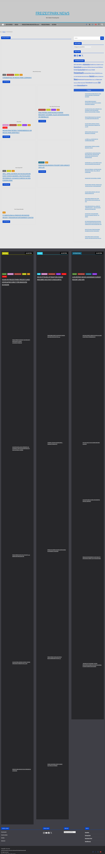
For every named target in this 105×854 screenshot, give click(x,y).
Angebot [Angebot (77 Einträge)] (92, 60)
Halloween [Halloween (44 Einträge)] (93, 69)
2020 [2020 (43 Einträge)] (82, 60)
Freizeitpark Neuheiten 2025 (30, 20)
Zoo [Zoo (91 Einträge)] (86, 81)
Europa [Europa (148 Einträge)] (76, 65)
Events (4, 151)
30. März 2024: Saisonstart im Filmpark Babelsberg (91, 136)
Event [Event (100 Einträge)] (86, 65)
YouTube (2, 833)
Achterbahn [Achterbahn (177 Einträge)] (86, 60)
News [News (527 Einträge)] (76, 75)
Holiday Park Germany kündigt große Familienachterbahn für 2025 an (92, 121)
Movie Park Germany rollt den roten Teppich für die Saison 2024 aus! (92, 196)
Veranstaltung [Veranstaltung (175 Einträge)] (81, 81)
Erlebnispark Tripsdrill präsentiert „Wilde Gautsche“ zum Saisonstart (93, 181)
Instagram (3, 836)
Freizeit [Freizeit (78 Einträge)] (93, 65)
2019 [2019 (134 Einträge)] (80, 60)
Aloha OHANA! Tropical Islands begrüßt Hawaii (92, 143)
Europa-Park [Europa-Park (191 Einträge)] (81, 65)
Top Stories (9, 20)
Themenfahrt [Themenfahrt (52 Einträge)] (95, 78)
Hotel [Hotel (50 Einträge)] (76, 72)
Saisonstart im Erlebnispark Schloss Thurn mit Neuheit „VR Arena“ (92, 211)
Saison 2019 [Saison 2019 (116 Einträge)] (99, 75)
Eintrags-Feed (87, 831)
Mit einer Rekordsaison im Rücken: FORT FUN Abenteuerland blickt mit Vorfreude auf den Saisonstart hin (93, 219)
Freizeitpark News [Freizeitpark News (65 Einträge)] (87, 69)
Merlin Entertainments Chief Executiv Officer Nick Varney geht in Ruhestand (92, 554)
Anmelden (87, 828)
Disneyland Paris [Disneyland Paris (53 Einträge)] (84, 63)
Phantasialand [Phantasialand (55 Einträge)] (86, 75)
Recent (89, 86)
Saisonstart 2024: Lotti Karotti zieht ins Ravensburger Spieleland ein (93, 159)
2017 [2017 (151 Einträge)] (75, 60)
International (41, 143)
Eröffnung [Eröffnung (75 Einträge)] (100, 63)
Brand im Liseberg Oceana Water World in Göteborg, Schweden (56, 546)
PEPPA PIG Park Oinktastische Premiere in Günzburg (91, 128)
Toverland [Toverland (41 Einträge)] (75, 81)
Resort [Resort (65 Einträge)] (91, 75)
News (16, 20)
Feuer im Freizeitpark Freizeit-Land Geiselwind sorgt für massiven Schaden (93, 91)
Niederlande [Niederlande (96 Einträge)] (81, 75)
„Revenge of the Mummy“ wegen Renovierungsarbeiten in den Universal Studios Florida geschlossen (92, 661)
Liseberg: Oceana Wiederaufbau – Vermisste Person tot (55, 439)
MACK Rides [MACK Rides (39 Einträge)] (79, 72)
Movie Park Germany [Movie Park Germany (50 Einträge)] (85, 72)
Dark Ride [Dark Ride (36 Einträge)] (101, 60)
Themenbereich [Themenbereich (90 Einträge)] (89, 78)
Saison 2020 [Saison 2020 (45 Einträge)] (76, 78)
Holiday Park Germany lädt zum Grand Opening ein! (92, 188)
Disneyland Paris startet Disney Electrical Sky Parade (54, 761)
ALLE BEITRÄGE (29, 249)
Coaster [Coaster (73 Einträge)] (98, 60)
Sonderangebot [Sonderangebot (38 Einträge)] (82, 78)
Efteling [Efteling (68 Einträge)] (89, 63)
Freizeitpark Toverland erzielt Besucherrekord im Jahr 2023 (54, 654)
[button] (19, 20)
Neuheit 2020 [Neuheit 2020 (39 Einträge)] (101, 72)
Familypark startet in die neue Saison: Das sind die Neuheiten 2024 (93, 233)
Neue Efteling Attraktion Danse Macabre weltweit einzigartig (92, 226)
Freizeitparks (45, 20)
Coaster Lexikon (4, 830)
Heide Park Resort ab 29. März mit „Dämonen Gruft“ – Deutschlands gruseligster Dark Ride (93, 204)
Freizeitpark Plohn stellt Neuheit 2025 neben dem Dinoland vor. (93, 114)
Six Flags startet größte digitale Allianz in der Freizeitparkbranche (92, 332)
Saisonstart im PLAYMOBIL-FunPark (93, 174)
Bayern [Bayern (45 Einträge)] (95, 60)
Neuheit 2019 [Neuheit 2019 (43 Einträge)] (97, 72)
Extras (54, 20)
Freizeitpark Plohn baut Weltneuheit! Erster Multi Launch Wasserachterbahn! (93, 99)
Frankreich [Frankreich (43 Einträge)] (89, 65)
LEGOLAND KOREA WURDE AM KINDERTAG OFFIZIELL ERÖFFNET (91, 496)
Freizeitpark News (52, 9)
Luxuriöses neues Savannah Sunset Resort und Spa (86, 274)
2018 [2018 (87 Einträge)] (77, 60)
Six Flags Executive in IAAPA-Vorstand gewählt (91, 439)
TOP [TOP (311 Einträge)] (99, 78)
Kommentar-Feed (88, 834)
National (19, 105)
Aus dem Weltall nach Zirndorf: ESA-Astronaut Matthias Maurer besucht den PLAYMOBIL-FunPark (93, 106)
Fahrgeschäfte (5, 105)
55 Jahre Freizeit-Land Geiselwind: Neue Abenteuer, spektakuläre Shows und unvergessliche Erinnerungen (93, 151)
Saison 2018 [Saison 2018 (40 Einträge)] (94, 75)
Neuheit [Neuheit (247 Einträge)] (91, 72)
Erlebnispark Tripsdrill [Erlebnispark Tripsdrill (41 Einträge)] (94, 63)
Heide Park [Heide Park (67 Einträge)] (97, 69)
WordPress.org (88, 837)
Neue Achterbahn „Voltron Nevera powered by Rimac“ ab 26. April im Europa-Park (93, 167)
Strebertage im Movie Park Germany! (17, 74)
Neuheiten (24, 105)
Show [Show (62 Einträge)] (79, 78)
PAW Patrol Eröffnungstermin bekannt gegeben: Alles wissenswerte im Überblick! (53, 111)
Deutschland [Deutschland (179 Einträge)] (77, 63)
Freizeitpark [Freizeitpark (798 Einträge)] (79, 69)
